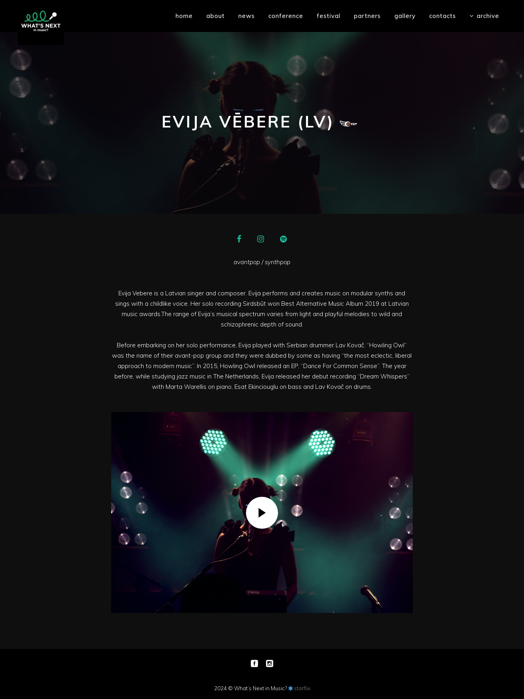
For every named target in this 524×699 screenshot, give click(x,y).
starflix (302, 688)
